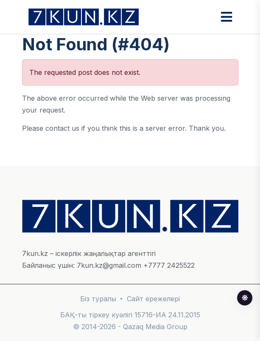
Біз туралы (98, 298)
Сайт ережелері (153, 298)
